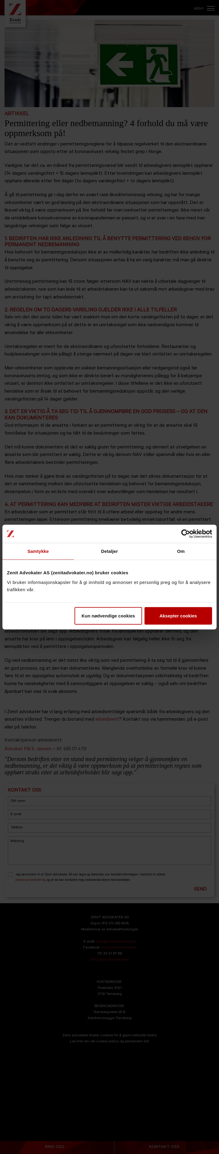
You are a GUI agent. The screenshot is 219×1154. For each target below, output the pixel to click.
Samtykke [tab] (38, 551)
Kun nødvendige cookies (108, 615)
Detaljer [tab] (109, 551)
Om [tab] (181, 551)
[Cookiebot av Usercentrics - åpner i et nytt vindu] (185, 533)
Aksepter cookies (178, 615)
